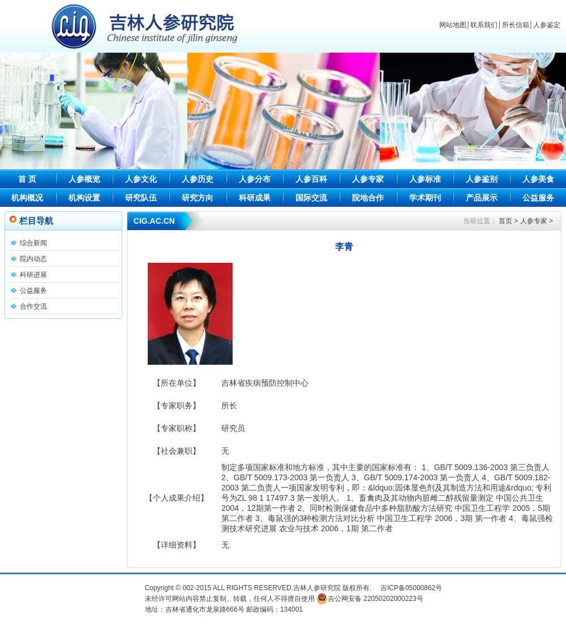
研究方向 (197, 197)
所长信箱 (515, 25)
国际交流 (311, 197)
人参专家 (368, 179)
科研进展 (33, 275)
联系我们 (484, 25)
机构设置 (84, 197)
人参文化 (141, 179)
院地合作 (368, 197)
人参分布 (255, 179)
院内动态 (33, 259)
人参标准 (425, 179)
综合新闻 (33, 243)
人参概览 (84, 179)
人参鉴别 (482, 179)
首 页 (27, 179)
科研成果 (255, 197)
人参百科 (311, 179)
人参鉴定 (546, 25)
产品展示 (482, 197)
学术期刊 (425, 197)
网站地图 (452, 25)
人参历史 (197, 179)
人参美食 (538, 179)
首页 (505, 221)
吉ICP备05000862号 (411, 588)
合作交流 (33, 306)
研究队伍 (141, 197)
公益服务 (538, 197)
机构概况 (27, 197)
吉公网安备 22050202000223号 (369, 598)
